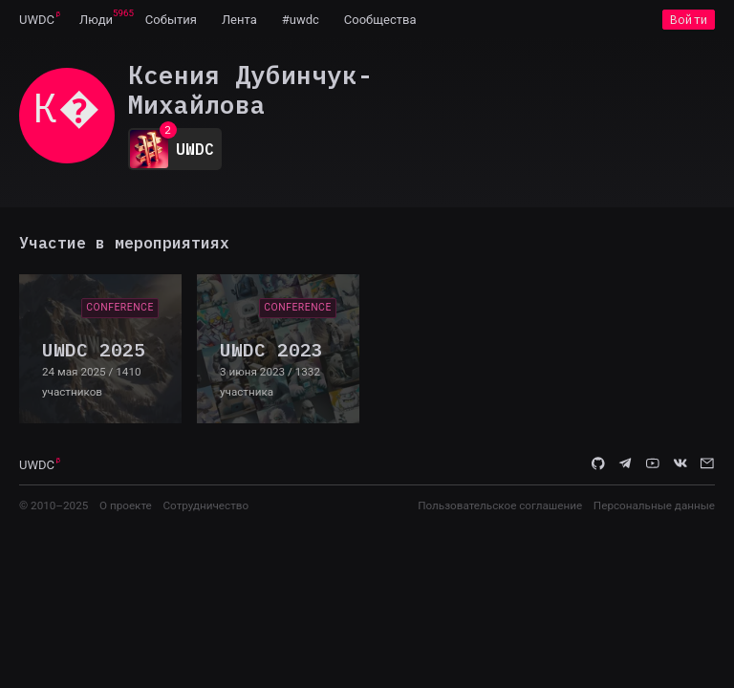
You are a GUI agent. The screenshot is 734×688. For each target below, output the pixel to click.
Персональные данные (654, 505)
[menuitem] (36, 19)
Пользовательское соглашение (500, 505)
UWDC (36, 19)
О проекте (125, 505)
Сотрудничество (205, 505)
